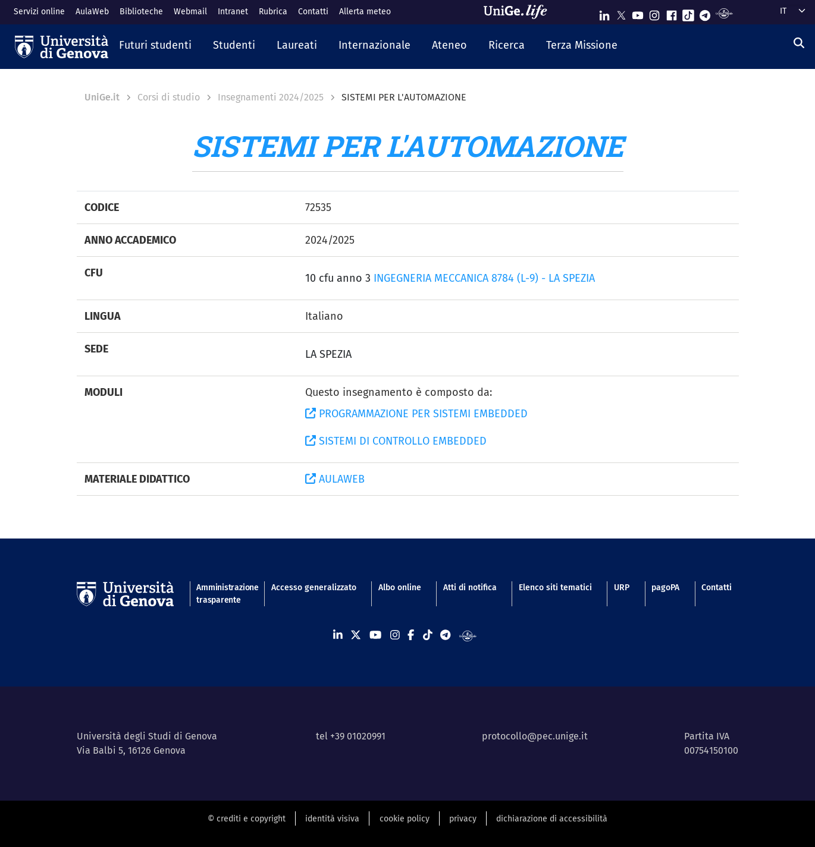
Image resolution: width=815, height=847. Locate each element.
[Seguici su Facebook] (671, 12)
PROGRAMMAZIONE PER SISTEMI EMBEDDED (416, 413)
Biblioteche (141, 12)
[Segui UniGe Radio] (724, 12)
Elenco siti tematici (555, 587)
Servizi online (39, 12)
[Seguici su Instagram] (654, 12)
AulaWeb (92, 12)
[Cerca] (799, 43)
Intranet (233, 12)
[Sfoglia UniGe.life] (519, 12)
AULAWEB (335, 479)
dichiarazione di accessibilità (551, 819)
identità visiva (332, 819)
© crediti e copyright (247, 819)
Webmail (190, 12)
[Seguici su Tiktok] (688, 12)
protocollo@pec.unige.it (535, 736)
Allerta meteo (365, 12)
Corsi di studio (168, 97)
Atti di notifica (470, 587)
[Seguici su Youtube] (637, 12)
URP (621, 587)
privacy (463, 819)
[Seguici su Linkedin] (604, 12)
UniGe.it (102, 97)
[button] (155, 46)
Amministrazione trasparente (222, 593)
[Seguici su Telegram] (704, 12)
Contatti (313, 12)
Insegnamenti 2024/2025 (271, 97)
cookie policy (405, 819)
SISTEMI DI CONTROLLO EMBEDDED (396, 441)
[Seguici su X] (621, 12)
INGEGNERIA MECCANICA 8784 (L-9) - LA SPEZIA (484, 278)
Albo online (399, 587)
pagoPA (665, 587)
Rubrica (273, 12)
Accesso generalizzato (313, 587)
